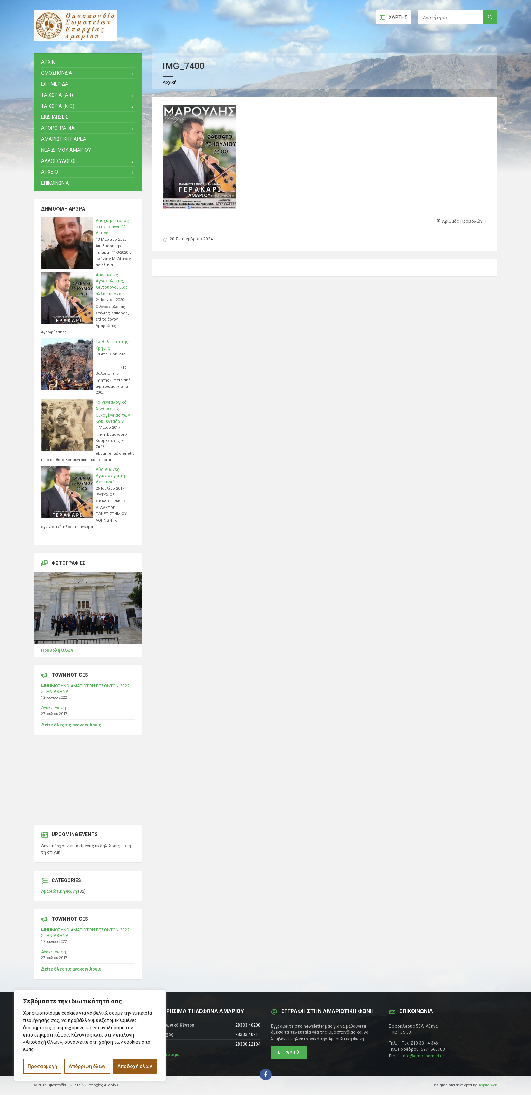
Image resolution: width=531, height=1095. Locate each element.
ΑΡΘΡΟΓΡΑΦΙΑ (58, 128)
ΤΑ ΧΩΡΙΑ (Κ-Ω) (57, 106)
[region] (90, 1035)
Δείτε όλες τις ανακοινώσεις (71, 725)
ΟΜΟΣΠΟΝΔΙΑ (56, 73)
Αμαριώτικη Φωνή (59, 891)
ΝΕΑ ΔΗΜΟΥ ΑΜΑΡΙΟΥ (66, 150)
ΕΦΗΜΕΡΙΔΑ (54, 84)
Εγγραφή (289, 1052)
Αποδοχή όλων (134, 1066)
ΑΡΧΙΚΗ (49, 62)
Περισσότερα (165, 1054)
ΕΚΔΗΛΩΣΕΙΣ (54, 117)
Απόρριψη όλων (87, 1066)
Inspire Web (487, 1085)
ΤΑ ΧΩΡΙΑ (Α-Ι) (57, 95)
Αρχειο (49, 172)
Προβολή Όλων (57, 650)
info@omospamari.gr (423, 1056)
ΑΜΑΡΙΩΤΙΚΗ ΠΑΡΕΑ (63, 139)
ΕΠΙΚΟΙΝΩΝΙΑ (55, 183)
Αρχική (170, 82)
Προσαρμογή (42, 1066)
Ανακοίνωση (53, 707)
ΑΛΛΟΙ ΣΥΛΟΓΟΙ (58, 161)
